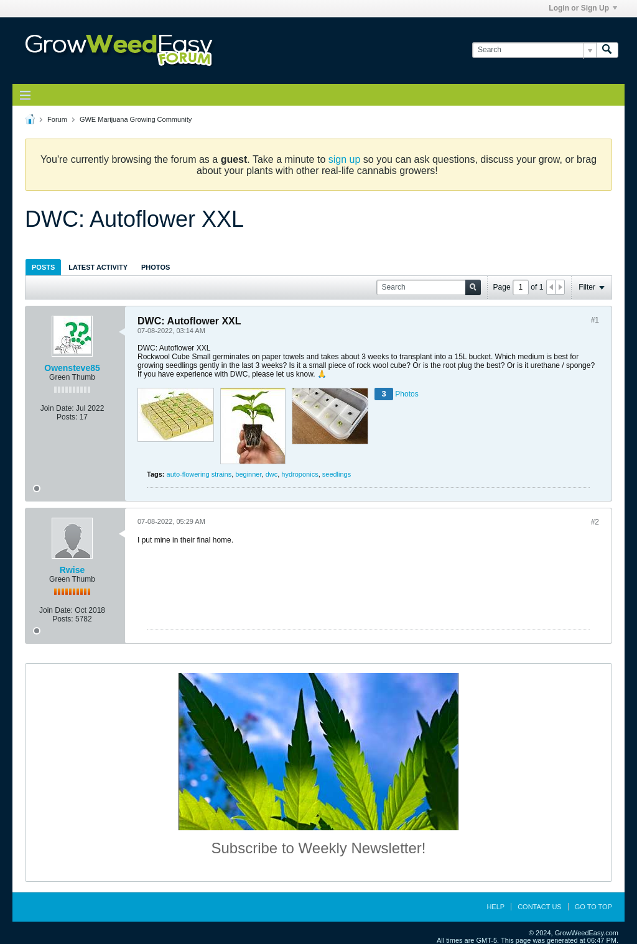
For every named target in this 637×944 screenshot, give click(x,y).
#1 (595, 320)
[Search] (534, 50)
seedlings (336, 474)
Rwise (72, 570)
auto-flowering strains (199, 474)
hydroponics (299, 474)
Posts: (67, 417)
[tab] (43, 267)
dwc (272, 474)
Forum (57, 119)
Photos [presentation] (155, 267)
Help (495, 906)
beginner (248, 474)
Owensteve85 (72, 368)
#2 (595, 522)
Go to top (593, 906)
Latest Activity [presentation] (98, 267)
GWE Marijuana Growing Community (136, 119)
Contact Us (540, 906)
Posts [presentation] (43, 267)
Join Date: (57, 408)
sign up (344, 159)
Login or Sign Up (583, 8)
